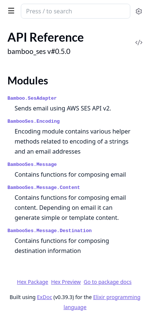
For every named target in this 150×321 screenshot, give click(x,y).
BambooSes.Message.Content (43, 187)
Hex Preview (66, 281)
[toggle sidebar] (10, 10)
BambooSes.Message (32, 164)
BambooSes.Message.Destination (49, 231)
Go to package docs (108, 282)
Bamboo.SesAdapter (32, 98)
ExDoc (44, 297)
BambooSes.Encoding (33, 121)
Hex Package (32, 281)
